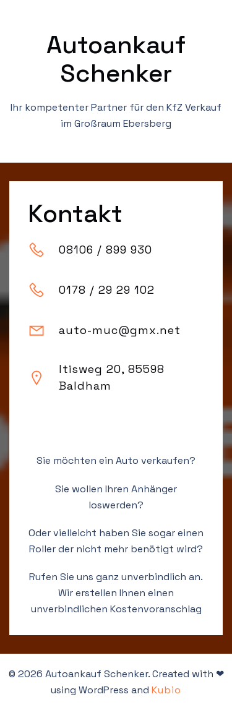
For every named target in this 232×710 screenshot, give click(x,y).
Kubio (166, 689)
